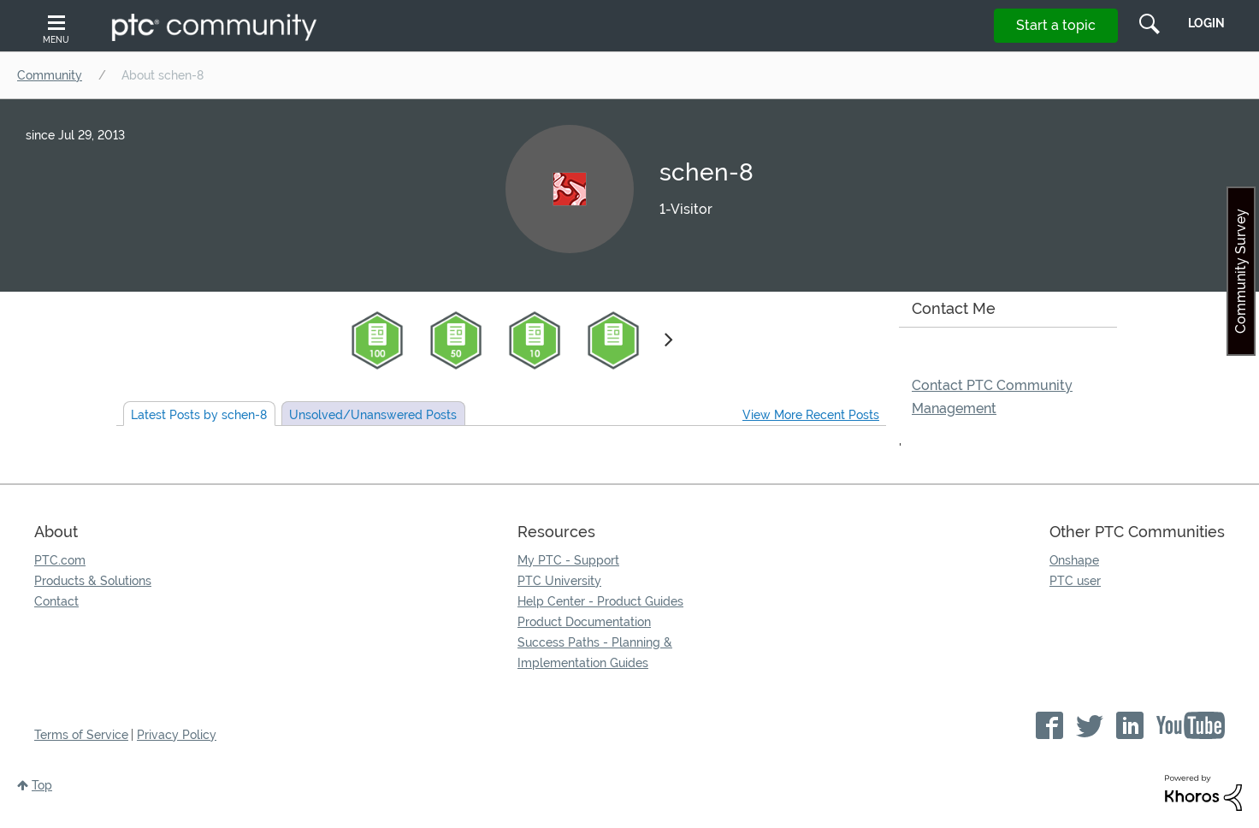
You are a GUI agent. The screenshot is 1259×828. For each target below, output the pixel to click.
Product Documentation (584, 622)
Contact (56, 601)
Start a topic (1056, 25)
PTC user (1075, 581)
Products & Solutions (92, 581)
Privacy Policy (176, 735)
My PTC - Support (568, 560)
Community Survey (1240, 271)
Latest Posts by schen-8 (199, 415)
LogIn (1206, 23)
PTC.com (60, 560)
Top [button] (42, 785)
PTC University (559, 581)
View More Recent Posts (810, 415)
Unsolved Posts (373, 415)
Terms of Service (81, 735)
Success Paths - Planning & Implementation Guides (594, 653)
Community (49, 75)
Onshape (1074, 560)
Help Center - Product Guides (600, 601)
